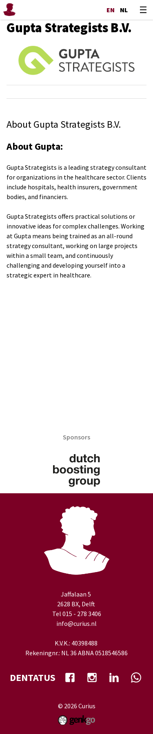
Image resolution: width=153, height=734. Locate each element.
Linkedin (114, 677)
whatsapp (136, 677)
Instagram (92, 677)
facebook (70, 677)
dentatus (32, 677)
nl (124, 10)
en (110, 10)
